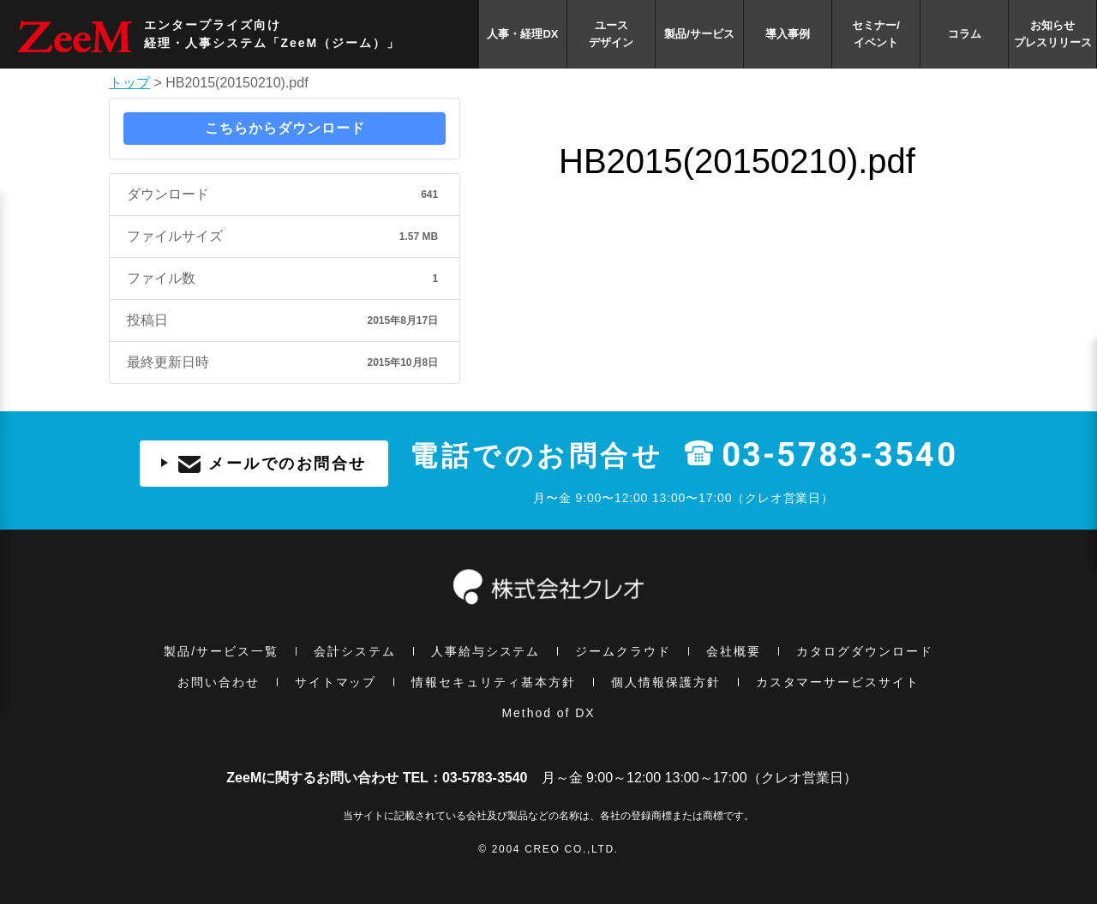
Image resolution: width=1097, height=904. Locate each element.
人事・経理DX (522, 33)
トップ (129, 82)
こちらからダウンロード (285, 128)
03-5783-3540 (839, 456)
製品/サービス (699, 33)
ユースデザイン (611, 34)
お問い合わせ (218, 682)
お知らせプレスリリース (1053, 34)
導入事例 (787, 33)
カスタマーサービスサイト (838, 682)
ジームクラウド (623, 651)
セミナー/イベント (876, 34)
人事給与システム (486, 651)
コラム (964, 33)
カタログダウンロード (864, 651)
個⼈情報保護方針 (666, 682)
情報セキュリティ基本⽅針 (493, 682)
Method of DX (548, 713)
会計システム (355, 651)
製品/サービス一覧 (221, 651)
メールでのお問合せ (264, 464)
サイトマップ (336, 682)
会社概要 (733, 651)
